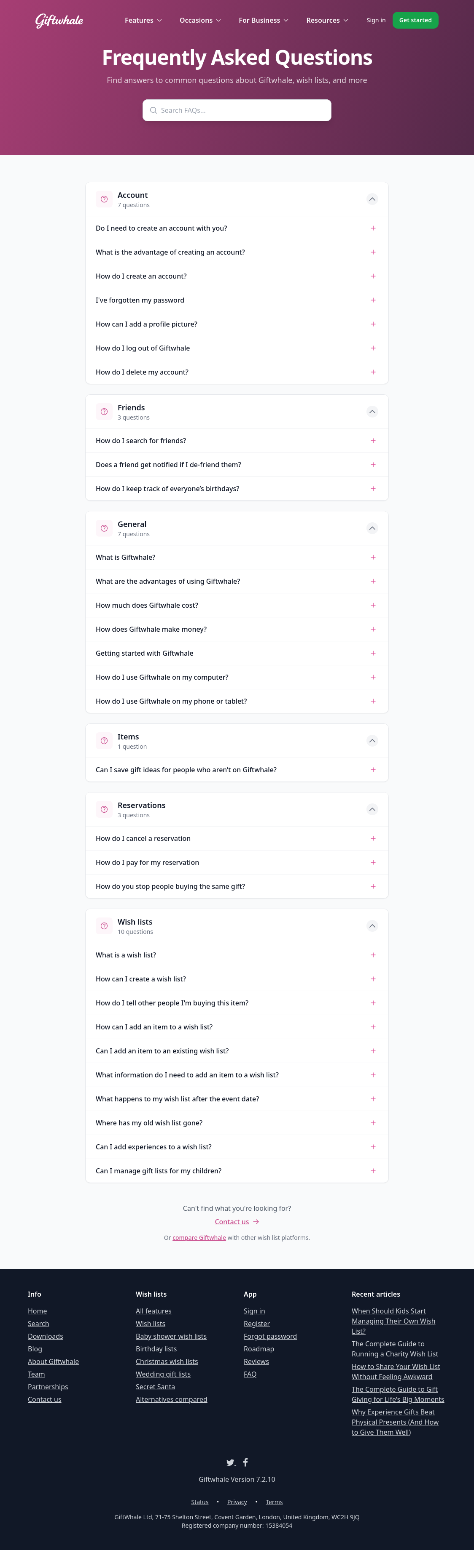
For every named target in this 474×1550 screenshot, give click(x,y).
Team (36, 1374)
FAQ (250, 1374)
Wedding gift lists (163, 1374)
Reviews (256, 1361)
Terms (274, 1502)
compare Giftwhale (199, 1238)
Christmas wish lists (167, 1361)
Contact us (237, 1221)
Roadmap (259, 1348)
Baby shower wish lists (171, 1336)
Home (37, 1311)
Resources (327, 20)
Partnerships (48, 1386)
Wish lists (150, 1323)
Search (38, 1323)
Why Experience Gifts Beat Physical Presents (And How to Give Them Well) (395, 1422)
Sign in (376, 20)
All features (154, 1311)
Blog (35, 1348)
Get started (415, 20)
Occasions (201, 20)
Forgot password (270, 1336)
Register (257, 1323)
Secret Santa (155, 1386)
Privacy (237, 1502)
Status (199, 1502)
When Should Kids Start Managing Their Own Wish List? (394, 1321)
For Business (264, 20)
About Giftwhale (53, 1361)
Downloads (45, 1336)
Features (144, 20)
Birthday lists (156, 1348)
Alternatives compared (171, 1399)
